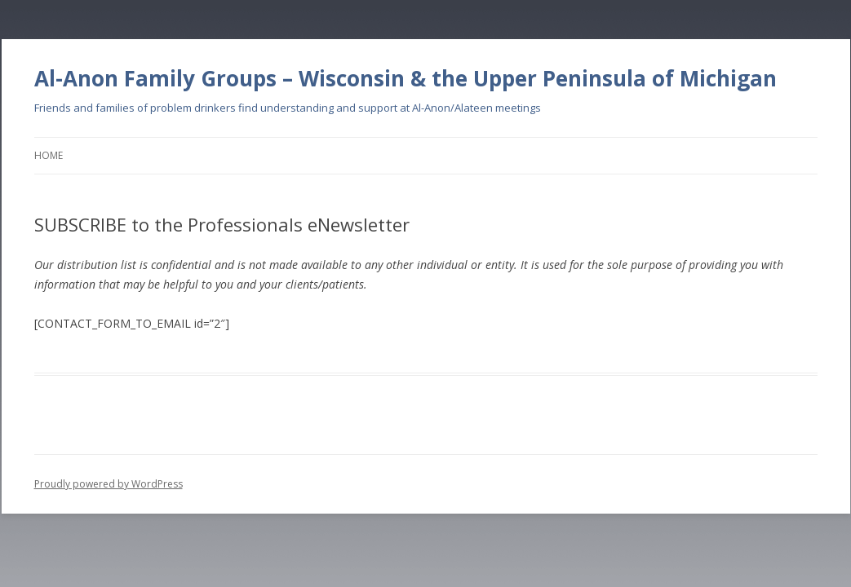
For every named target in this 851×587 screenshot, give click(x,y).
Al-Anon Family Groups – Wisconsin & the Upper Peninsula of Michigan (405, 78)
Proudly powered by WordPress (108, 484)
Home (48, 155)
